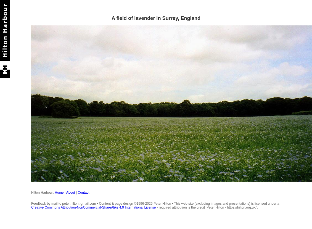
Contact (83, 192)
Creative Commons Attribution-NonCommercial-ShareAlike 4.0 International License (93, 207)
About (70, 192)
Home (59, 192)
